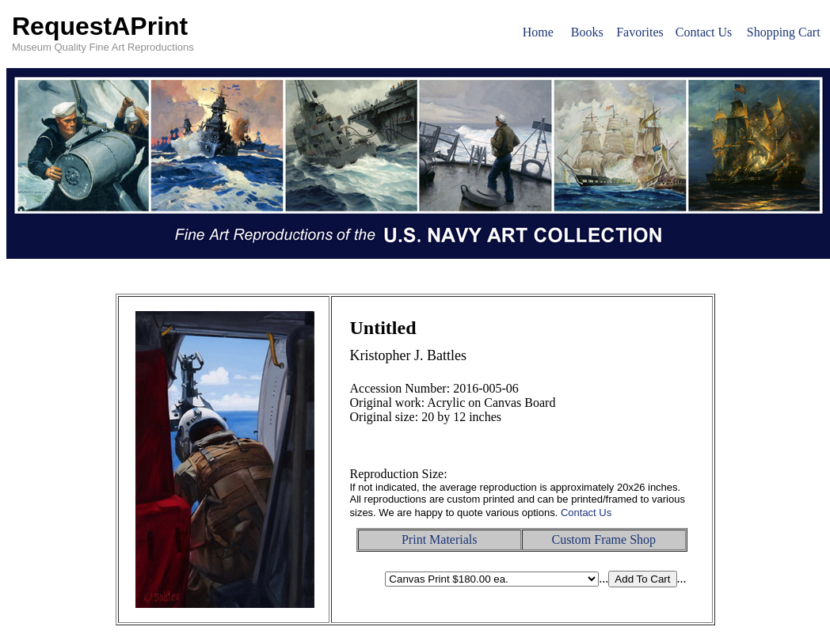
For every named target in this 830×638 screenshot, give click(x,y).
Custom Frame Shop (603, 539)
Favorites (640, 32)
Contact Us (704, 32)
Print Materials (440, 539)
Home (538, 32)
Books (587, 32)
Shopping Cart (783, 32)
